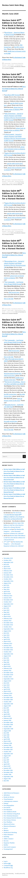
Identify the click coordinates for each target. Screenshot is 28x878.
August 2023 (7, 606)
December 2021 (8, 647)
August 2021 (7, 656)
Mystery (6, 830)
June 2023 (6, 610)
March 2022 (7, 641)
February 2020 (8, 693)
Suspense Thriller (9, 843)
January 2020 (8, 695)
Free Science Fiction (11, 442)
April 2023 (7, 614)
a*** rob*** (7, 542)
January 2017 (7, 768)
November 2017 (8, 749)
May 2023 (6, 612)
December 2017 (8, 747)
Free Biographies (9, 805)
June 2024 (6, 587)
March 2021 (7, 666)
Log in (5, 861)
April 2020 (7, 689)
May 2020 (6, 687)
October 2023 (7, 602)
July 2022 (6, 633)
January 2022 (7, 645)
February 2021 (8, 668)
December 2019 (8, 697)
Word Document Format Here (13, 373)
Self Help (6, 836)
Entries (7, 863)
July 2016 (6, 780)
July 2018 (6, 733)
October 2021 (7, 652)
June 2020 (7, 685)
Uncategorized (18, 65)
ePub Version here (14, 292)
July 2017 (6, 758)
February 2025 (8, 570)
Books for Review (19, 181)
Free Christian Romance (11, 816)
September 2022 (8, 629)
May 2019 (6, 712)
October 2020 (8, 676)
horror (6, 828)
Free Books (5, 183)
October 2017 (7, 751)
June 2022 (6, 635)
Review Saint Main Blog (13, 5)
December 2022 (8, 622)
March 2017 (7, 766)
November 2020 (8, 674)
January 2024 (7, 597)
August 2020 (7, 681)
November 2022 (8, 625)
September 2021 (8, 654)
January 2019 (7, 720)
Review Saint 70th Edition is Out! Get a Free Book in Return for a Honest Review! (14, 525)
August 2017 (7, 756)
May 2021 (6, 662)
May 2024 (6, 589)
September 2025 (8, 562)
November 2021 (8, 649)
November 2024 (8, 577)
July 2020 (6, 683)
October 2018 (7, 726)
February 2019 (8, 718)
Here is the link (8, 298)
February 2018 (8, 743)
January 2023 (7, 620)
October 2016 (7, 774)
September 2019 (8, 704)
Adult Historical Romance (11, 793)
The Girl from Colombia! (13, 515)
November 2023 (8, 600)
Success (6, 841)
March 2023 (7, 616)
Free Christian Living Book (12, 814)
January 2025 (7, 573)
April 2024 (7, 591)
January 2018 (7, 745)
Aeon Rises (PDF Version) (12, 95)
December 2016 (8, 770)
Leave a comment (6, 66)
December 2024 (8, 575)
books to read (8, 529)
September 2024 (8, 581)
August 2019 (7, 706)
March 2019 (7, 716)
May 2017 (6, 762)
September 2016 (8, 776)
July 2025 (6, 564)
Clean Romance (19, 310)
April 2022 (7, 639)
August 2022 (7, 631)
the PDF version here (10, 394)
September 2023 (8, 604)
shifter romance (8, 838)
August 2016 (7, 778)
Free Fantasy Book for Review (12, 818)
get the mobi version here (15, 163)
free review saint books (11, 444)
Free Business (8, 809)
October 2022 (7, 627)
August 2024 (7, 583)
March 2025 (7, 568)
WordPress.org (8, 867)
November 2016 (8, 772)
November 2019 (8, 699)
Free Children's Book (10, 811)
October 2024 (8, 579)
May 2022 (6, 637)
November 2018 (8, 724)
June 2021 (6, 660)
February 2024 (8, 595)
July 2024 (6, 585)
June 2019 (6, 710)
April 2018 (7, 739)
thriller (6, 845)
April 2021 (7, 664)
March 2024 (7, 593)
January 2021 (7, 670)
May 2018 (6, 737)
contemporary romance (11, 801)
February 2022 (8, 643)
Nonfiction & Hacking (10, 832)
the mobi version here (10, 421)
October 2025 (7, 560)
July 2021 (6, 658)
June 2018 (6, 735)
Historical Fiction (9, 824)
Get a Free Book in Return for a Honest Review (13, 25)
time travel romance (10, 847)
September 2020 (8, 679)
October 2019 (7, 701)
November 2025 (8, 558)
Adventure (7, 795)
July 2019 (6, 708)
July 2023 (6, 608)
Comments (8, 865)
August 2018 (7, 731)
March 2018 (7, 741)
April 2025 (7, 566)
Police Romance (8, 834)
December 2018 (8, 722)
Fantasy (6, 803)
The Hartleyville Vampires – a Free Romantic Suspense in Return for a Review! (14, 531)
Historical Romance (10, 826)
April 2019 (7, 714)
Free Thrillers (8, 822)
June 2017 (6, 760)
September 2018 (8, 728)
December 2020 (8, 672)
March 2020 (7, 691)
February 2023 (8, 618)
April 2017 (7, 764)
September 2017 (8, 753)
